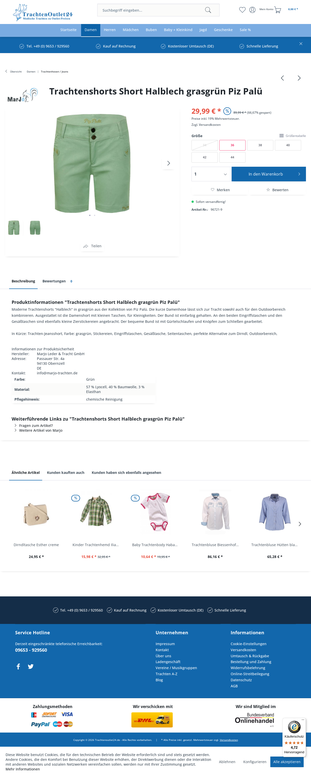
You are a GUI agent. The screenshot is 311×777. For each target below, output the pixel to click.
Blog (159, 679)
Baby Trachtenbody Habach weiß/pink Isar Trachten (157, 544)
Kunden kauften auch (65, 472)
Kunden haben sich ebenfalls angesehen (126, 472)
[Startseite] (68, 30)
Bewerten (277, 189)
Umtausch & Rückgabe (250, 655)
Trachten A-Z (166, 673)
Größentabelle (292, 136)
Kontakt (162, 649)
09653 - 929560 (31, 650)
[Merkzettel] (242, 10)
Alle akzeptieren (287, 761)
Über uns (163, 655)
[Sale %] (245, 30)
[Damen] (90, 30)
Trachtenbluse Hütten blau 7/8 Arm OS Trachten (276, 544)
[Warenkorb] (287, 10)
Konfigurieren (255, 761)
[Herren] (109, 30)
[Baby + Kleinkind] (178, 30)
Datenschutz (241, 679)
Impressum (165, 643)
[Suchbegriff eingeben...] (158, 10)
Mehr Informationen (23, 769)
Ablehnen (227, 761)
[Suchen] (208, 10)
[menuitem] (158, 10)
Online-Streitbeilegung (250, 673)
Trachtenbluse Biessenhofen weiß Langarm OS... (216, 544)
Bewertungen (58, 281)
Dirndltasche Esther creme (36, 544)
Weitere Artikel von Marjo (37, 430)
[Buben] (151, 30)
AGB (234, 686)
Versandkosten (210, 125)
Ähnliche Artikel (26, 472)
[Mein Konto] (261, 10)
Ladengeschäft (168, 661)
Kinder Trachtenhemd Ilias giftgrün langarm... (97, 544)
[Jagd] (203, 30)
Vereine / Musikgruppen (176, 667)
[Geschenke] (223, 30)
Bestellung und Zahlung (251, 661)
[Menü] (303, 721)
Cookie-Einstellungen (249, 643)
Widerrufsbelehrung (248, 667)
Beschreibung (23, 281)
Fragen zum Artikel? (32, 425)
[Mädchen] (130, 30)
